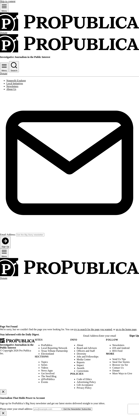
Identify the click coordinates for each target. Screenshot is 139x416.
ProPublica (46, 345)
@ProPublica (48, 379)
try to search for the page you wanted (93, 329)
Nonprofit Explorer (16, 80)
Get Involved (47, 373)
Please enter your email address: (16, 409)
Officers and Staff (86, 351)
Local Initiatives (14, 83)
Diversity (81, 353)
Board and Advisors (87, 348)
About (80, 345)
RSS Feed (117, 351)
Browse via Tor (120, 365)
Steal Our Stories (121, 362)
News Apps (47, 370)
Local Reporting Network (54, 348)
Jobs (79, 356)
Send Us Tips (119, 359)
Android (125, 348)
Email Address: (8, 234)
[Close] (3, 392)
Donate (116, 370)
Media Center (84, 359)
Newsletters (12, 86)
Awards (80, 368)
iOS (114, 348)
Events (44, 382)
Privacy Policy (84, 387)
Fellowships (92, 356)
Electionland (47, 353)
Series (44, 365)
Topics (44, 362)
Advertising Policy (86, 382)
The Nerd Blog (48, 376)
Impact (80, 365)
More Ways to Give (122, 373)
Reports (81, 362)
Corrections (83, 371)
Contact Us (118, 367)
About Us (11, 89)
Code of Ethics (84, 379)
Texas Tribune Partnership (54, 351)
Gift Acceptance (85, 385)
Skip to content (7, 1)
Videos (44, 367)
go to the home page (126, 329)
